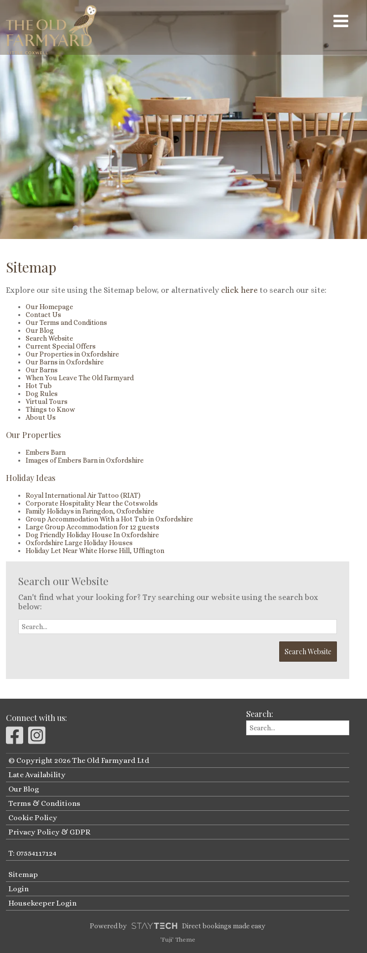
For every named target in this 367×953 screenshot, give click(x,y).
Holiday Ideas (30, 477)
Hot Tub (39, 386)
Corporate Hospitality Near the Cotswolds (92, 503)
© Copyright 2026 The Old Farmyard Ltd (78, 760)
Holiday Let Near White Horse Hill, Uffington (95, 551)
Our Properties (33, 434)
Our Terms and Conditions (66, 322)
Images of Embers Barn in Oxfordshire (85, 460)
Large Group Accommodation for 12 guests (92, 527)
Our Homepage (49, 307)
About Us (41, 417)
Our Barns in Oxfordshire (65, 362)
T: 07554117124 (32, 853)
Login (18, 888)
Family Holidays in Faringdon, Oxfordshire (90, 511)
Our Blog (40, 330)
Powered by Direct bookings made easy (177, 926)
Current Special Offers (61, 346)
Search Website (49, 338)
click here (239, 290)
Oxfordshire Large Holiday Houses (79, 543)
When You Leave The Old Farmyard (80, 378)
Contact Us (43, 314)
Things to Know (50, 409)
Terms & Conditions (44, 803)
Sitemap (23, 874)
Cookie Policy (32, 817)
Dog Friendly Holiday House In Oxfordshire (92, 535)
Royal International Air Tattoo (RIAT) (83, 495)
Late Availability (37, 774)
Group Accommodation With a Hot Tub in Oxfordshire (109, 519)
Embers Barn (46, 452)
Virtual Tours (47, 401)
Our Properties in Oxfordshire (72, 354)
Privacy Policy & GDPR (49, 832)
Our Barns (42, 370)
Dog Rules (42, 393)
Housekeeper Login (42, 903)
